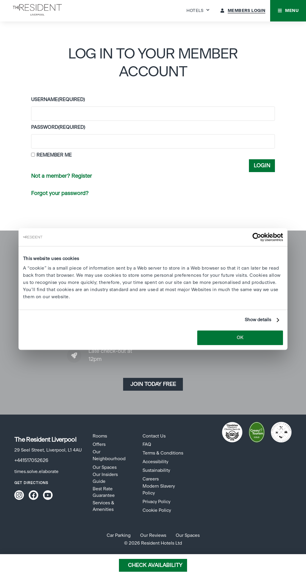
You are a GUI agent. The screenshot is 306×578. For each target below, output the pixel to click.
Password (58, 127)
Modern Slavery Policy (159, 489)
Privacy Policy (156, 502)
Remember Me (54, 155)
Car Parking (119, 535)
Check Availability (155, 565)
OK (240, 338)
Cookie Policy (157, 510)
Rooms (100, 436)
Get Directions (31, 483)
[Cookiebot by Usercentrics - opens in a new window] (257, 237)
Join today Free (153, 384)
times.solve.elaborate (36, 471)
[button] (288, 10)
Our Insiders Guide (105, 477)
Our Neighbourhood (109, 455)
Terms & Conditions (163, 453)
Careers (151, 479)
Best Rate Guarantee (104, 492)
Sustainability (156, 470)
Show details (258, 320)
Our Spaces (105, 467)
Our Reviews (153, 535)
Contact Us (154, 436)
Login (262, 166)
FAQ (147, 444)
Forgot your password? (59, 193)
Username (58, 99)
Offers (99, 444)
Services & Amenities (103, 506)
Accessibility (155, 462)
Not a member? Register (61, 176)
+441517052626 (31, 460)
